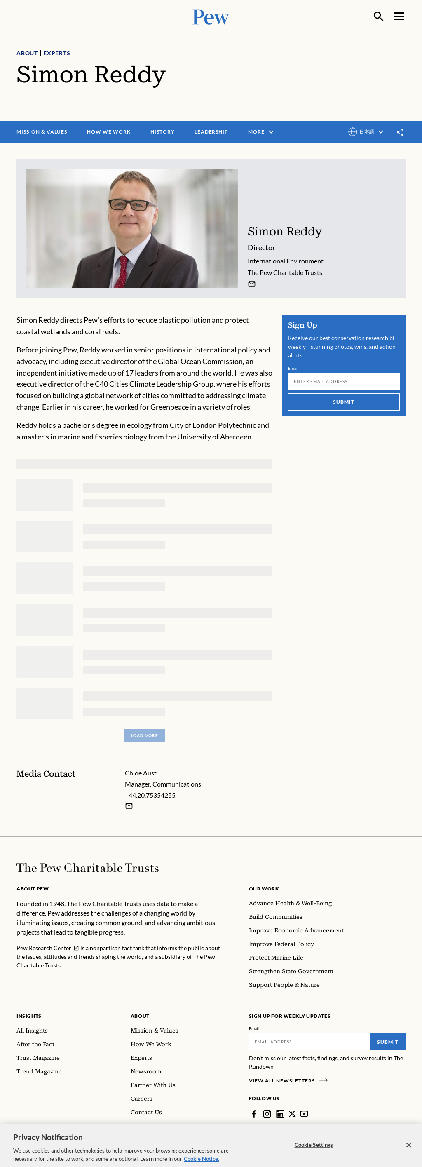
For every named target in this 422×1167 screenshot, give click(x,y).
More (262, 132)
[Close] (409, 1150)
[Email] (344, 381)
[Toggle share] (401, 132)
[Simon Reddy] (252, 284)
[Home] (87, 867)
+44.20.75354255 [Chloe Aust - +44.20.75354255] (150, 795)
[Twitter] (292, 1114)
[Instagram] (267, 1114)
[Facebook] (254, 1114)
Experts (56, 52)
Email (293, 368)
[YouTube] (304, 1114)
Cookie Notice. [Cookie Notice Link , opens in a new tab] (201, 1163)
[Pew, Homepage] (211, 16)
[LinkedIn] (280, 1114)
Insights (29, 1016)
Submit (344, 402)
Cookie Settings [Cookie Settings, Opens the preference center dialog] (314, 1149)
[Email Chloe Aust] (129, 806)
